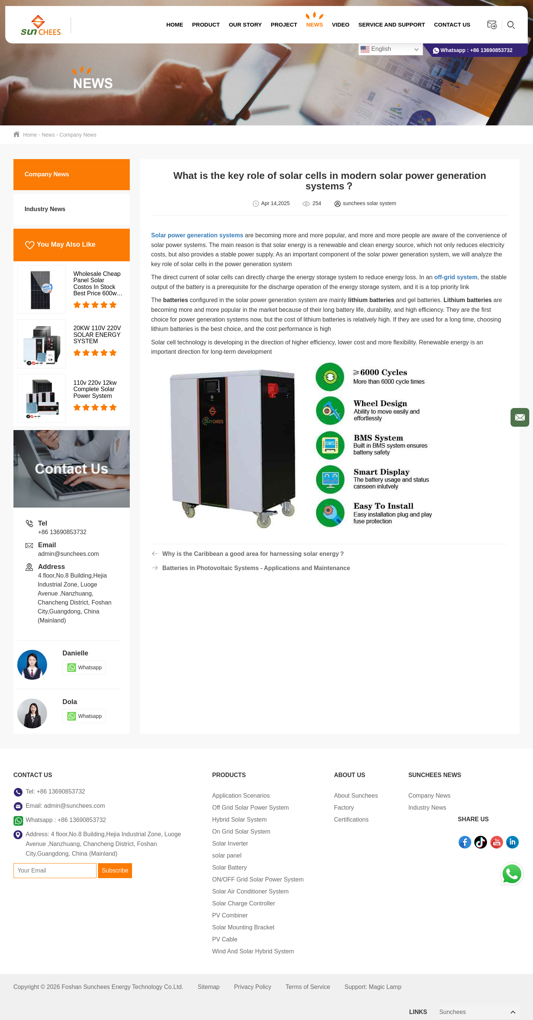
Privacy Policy (253, 987)
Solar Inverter (215, 843)
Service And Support (391, 24)
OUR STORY (245, 24)
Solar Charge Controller (228, 903)
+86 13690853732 (491, 50)
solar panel (211, 855)
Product (206, 24)
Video (340, 24)
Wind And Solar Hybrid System (238, 951)
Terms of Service (307, 987)
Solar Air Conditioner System (235, 891)
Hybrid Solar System (224, 819)
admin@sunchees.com (68, 554)
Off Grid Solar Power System (235, 807)
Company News (78, 135)
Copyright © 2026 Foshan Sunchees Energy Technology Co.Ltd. (99, 987)
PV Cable (210, 939)
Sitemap (209, 987)
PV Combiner (215, 915)
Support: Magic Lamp (372, 987)
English (376, 49)
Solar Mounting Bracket (228, 927)
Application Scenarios (226, 795)
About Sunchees (341, 795)
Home (174, 24)
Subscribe (115, 870)
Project (283, 24)
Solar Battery (214, 867)
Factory (329, 807)
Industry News (45, 209)
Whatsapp (84, 667)
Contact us (452, 24)
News (314, 24)
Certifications (336, 819)
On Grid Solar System (226, 831)
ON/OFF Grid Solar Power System (243, 879)
